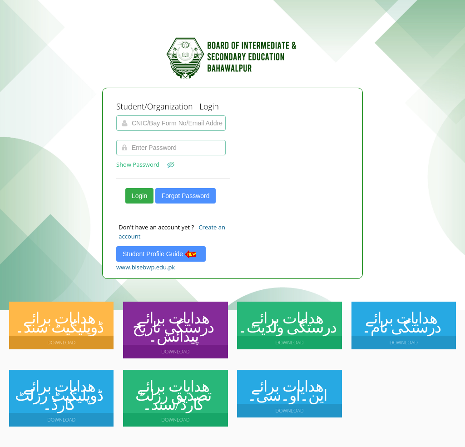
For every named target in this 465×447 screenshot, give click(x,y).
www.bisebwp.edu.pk (145, 267)
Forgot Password (186, 195)
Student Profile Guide (161, 254)
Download (61, 342)
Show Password (145, 164)
